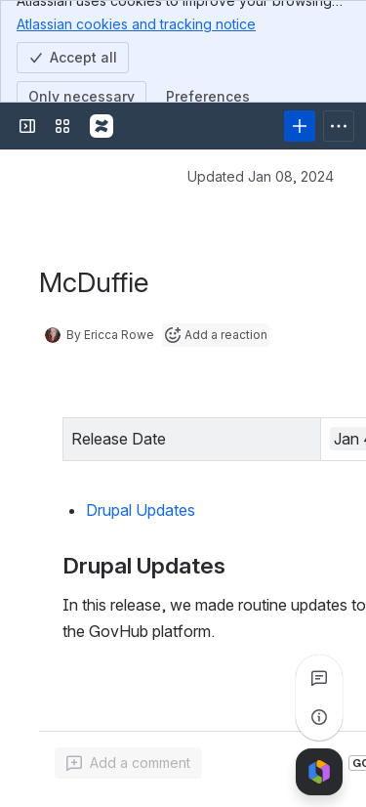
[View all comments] (319, 678)
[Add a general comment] (128, 763)
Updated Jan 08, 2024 (260, 176)
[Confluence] (101, 126)
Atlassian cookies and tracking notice (136, 23)
